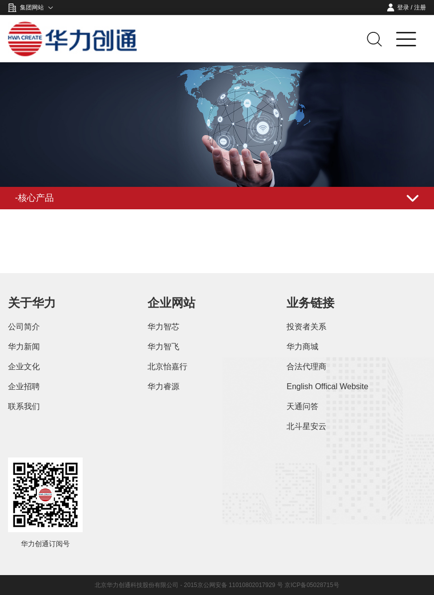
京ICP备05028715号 (312, 585)
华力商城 (302, 346)
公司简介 (24, 326)
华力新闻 (24, 346)
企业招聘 (24, 386)
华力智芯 (163, 326)
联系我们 (24, 406)
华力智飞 (163, 346)
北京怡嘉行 (167, 366)
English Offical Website (327, 386)
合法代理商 (306, 366)
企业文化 (24, 366)
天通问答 (302, 406)
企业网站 (171, 302)
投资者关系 (306, 326)
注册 (420, 7)
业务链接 (310, 302)
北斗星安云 (306, 426)
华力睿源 (163, 386)
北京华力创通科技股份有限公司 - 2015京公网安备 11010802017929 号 (190, 585)
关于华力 (32, 302)
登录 (403, 7)
